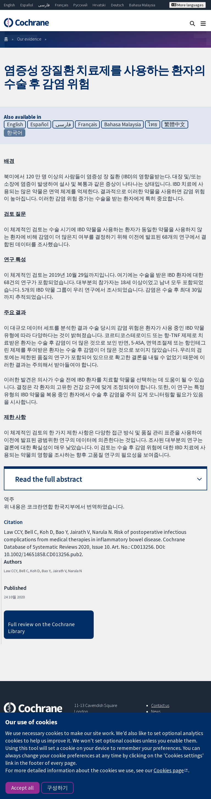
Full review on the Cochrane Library (41, 627)
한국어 (15, 132)
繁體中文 (174, 124)
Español (26, 4)
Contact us (160, 705)
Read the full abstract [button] (48, 479)
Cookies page (169, 770)
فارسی (44, 4)
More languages (187, 4)
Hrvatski (99, 4)
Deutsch (117, 4)
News (155, 711)
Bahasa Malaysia (142, 4)
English (9, 4)
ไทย (152, 124)
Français (61, 4)
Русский (80, 4)
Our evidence (29, 39)
